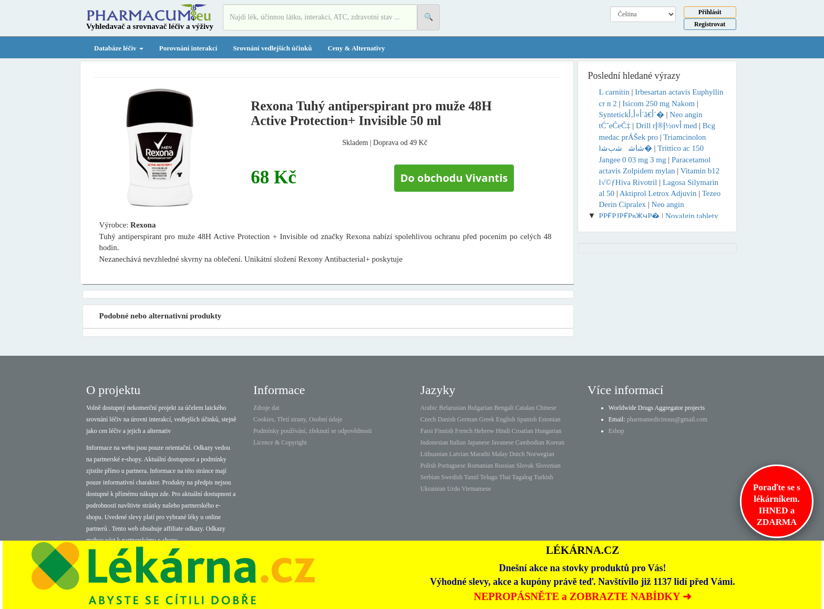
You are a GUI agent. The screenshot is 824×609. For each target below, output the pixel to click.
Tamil (471, 477)
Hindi (503, 431)
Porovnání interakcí (188, 48)
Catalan (524, 407)
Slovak (525, 465)
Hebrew (484, 431)
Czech (428, 419)
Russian (505, 465)
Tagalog (522, 477)
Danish (447, 419)
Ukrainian (433, 488)
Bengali (503, 407)
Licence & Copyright (280, 442)
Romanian (480, 465)
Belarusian (452, 407)
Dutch (516, 454)
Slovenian (548, 465)
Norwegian (540, 454)
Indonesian (434, 442)
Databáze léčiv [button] (118, 48)
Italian (458, 442)
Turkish (543, 477)
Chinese (546, 407)
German (467, 419)
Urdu (453, 488)
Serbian (430, 477)
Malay (499, 454)
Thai (505, 477)
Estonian (550, 419)
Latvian (459, 454)
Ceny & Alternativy (356, 48)
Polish (428, 465)
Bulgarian (480, 407)
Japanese (478, 442)
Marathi (480, 454)
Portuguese (452, 465)
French (463, 431)
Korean (555, 442)
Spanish (527, 419)
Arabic (429, 407)
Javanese (502, 442)
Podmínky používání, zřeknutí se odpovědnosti (312, 431)
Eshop (616, 431)
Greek (486, 419)
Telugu (489, 477)
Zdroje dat (266, 407)
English (506, 419)
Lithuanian (434, 454)
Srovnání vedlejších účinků (272, 48)
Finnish (444, 431)
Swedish (452, 477)
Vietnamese (476, 488)
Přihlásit (710, 12)
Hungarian (548, 431)
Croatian (522, 431)
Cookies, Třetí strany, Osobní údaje (298, 419)
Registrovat (709, 24)
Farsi (426, 431)
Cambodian (529, 442)
